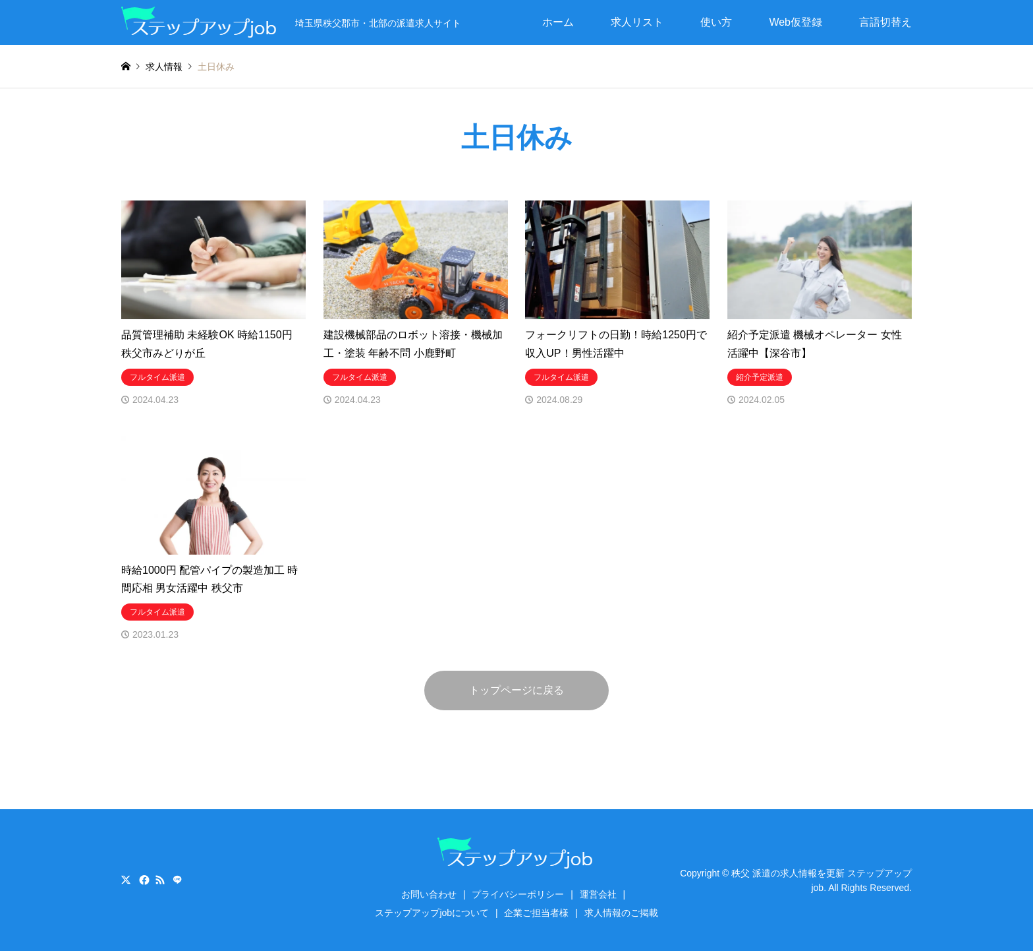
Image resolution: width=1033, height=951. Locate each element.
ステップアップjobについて (432, 912)
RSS (160, 879)
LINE (177, 879)
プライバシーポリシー (518, 894)
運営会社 (598, 894)
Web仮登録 (795, 22)
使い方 (716, 22)
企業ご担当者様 (536, 912)
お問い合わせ (429, 894)
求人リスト (637, 22)
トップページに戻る (516, 690)
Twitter (125, 879)
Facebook (143, 879)
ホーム (558, 22)
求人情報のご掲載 (621, 912)
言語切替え (885, 22)
